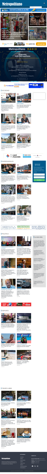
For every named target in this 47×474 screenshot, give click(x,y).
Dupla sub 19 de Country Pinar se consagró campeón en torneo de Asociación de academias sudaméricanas (7, 325)
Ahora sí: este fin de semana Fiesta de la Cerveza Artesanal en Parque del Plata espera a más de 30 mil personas (8, 422)
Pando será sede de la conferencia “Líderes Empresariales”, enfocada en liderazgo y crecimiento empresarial (8, 218)
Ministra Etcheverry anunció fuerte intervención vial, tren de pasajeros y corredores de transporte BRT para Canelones (8, 128)
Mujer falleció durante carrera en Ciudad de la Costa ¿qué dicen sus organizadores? (7, 363)
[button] (44, 3)
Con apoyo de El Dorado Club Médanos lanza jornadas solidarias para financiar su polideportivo (23, 197)
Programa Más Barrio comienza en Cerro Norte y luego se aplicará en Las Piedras (7, 147)
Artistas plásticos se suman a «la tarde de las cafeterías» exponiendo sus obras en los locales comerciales (24, 440)
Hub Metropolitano (23, 466)
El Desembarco (23, 467)
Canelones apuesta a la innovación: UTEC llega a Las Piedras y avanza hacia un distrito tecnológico (24, 145)
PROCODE (31, 470)
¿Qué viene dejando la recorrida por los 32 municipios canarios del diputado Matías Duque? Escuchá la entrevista (23, 272)
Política (3, 287)
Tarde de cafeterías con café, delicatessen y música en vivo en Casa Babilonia (24, 421)
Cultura (21, 461)
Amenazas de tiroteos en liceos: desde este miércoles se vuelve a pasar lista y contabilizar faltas (23, 127)
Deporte (3, 342)
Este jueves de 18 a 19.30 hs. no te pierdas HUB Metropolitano (8, 404)
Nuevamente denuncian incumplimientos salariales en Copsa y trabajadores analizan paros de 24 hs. (24, 177)
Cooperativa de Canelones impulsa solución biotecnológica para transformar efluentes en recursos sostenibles (23, 218)
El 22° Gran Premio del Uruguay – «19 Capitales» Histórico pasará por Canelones (23, 362)
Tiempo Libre (4, 399)
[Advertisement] (23, 378)
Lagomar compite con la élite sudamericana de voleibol (24, 346)
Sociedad (31, 16)
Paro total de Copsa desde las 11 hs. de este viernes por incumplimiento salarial (24, 106)
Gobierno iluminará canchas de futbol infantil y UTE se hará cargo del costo (8, 345)
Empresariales (4, 28)
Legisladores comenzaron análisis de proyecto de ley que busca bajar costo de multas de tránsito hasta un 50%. (23, 293)
